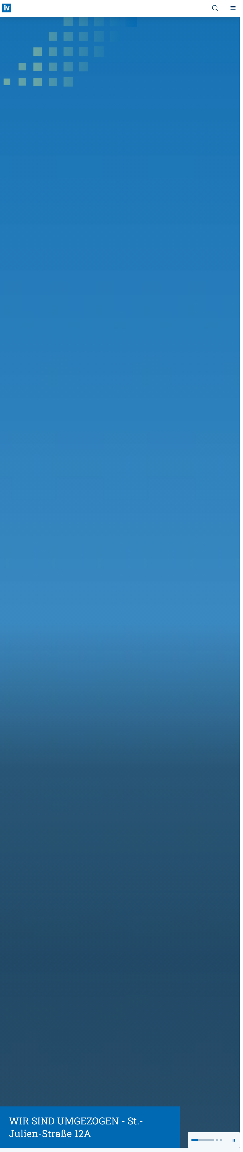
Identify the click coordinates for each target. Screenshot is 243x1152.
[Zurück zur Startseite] (6, 8)
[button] (202, 1140)
